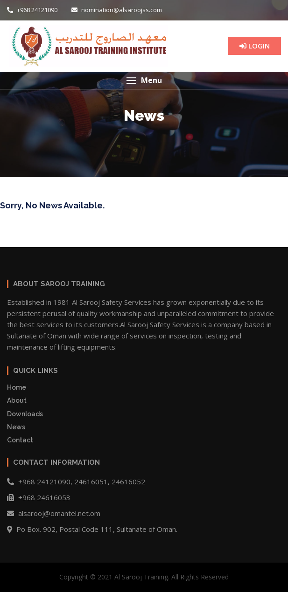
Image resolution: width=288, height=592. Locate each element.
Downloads (25, 414)
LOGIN (254, 45)
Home (16, 387)
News (16, 427)
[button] (144, 80)
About (17, 400)
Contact (20, 440)
